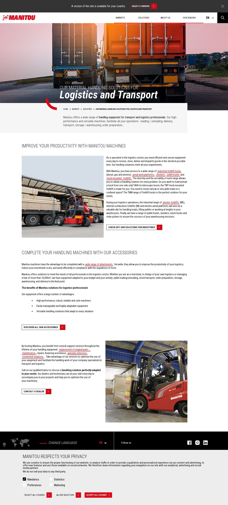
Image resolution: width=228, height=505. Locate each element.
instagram (196, 442)
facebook (188, 442)
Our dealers (189, 17)
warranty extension (77, 353)
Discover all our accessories (44, 327)
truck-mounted (114, 178)
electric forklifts (171, 202)
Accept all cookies (99, 495)
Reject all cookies (38, 495)
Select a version (144, 6)
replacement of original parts (73, 349)
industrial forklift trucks (169, 171)
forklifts (127, 178)
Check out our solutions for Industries (135, 227)
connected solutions (32, 356)
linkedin (204, 442)
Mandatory (33, 479)
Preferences (34, 485)
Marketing (59, 485)
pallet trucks (173, 174)
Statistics (59, 479)
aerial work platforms (143, 174)
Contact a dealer (37, 391)
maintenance (28, 353)
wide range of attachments (99, 264)
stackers (160, 174)
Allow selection (68, 495)
